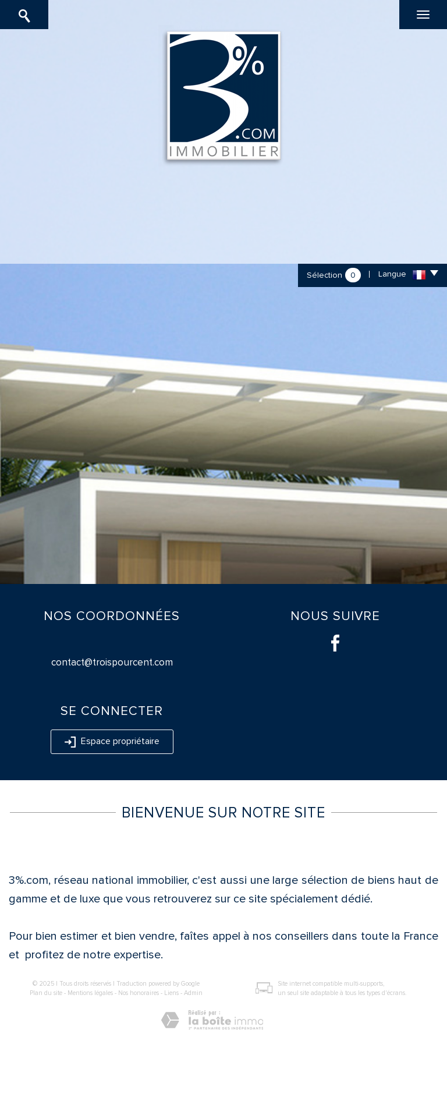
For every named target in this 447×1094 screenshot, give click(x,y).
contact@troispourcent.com (112, 662)
